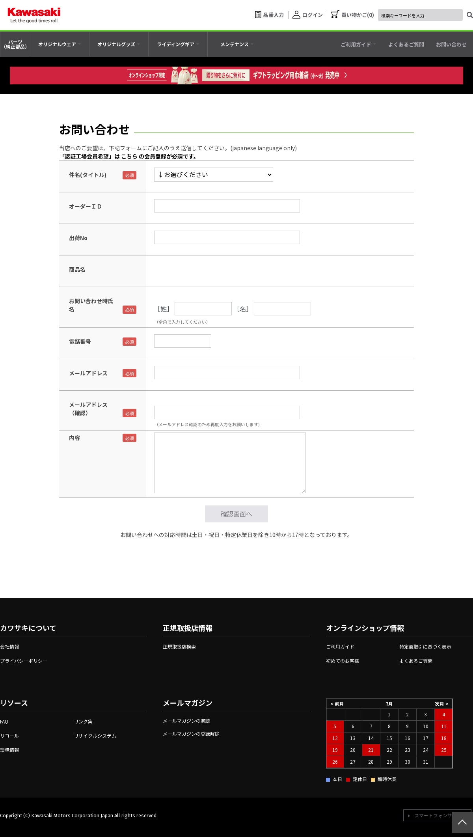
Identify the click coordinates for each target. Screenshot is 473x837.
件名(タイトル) (87, 175)
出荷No (78, 238)
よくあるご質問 (415, 660)
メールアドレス (88, 373)
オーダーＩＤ (85, 206)
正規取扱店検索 (179, 646)
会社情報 (9, 646)
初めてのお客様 (342, 660)
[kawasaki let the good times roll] (34, 15)
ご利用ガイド (340, 646)
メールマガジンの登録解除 (191, 733)
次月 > (442, 703)
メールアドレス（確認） (88, 409)
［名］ (242, 308)
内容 (74, 438)
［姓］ (163, 308)
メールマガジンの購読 (186, 720)
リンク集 (83, 721)
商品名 (77, 269)
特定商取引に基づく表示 (425, 646)
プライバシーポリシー (23, 660)
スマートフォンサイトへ (440, 815)
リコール (9, 735)
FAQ (4, 721)
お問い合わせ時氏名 (91, 305)
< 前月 (337, 703)
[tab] (59, 44)
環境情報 (9, 749)
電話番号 (80, 341)
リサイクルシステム (95, 735)
